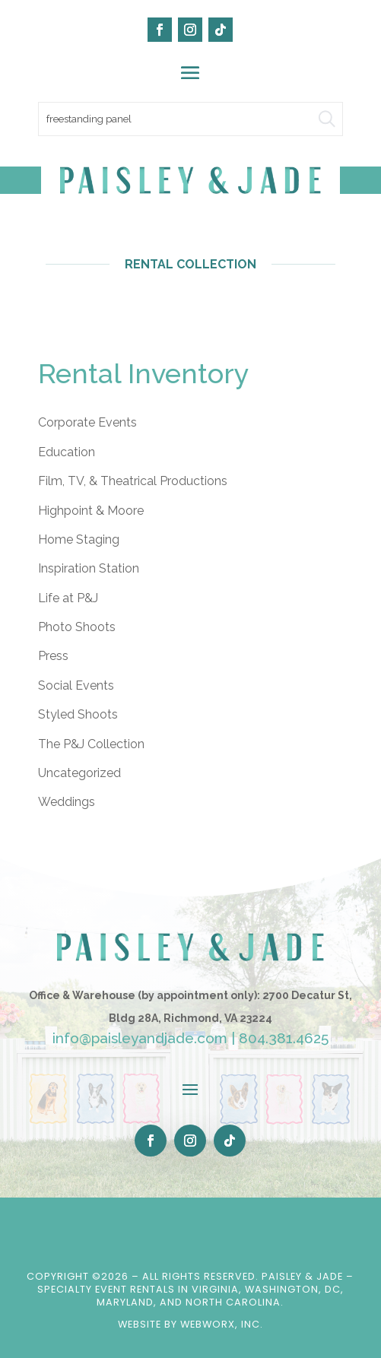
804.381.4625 (284, 1038)
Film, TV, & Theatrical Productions (132, 481)
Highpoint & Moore (91, 510)
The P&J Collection (91, 744)
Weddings (66, 802)
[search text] (190, 119)
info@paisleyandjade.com (139, 1038)
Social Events (76, 685)
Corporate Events (87, 422)
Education (66, 452)
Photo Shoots (77, 627)
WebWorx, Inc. (221, 1324)
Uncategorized (79, 773)
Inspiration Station (88, 568)
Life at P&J (68, 598)
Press (53, 656)
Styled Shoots (78, 714)
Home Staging (78, 539)
